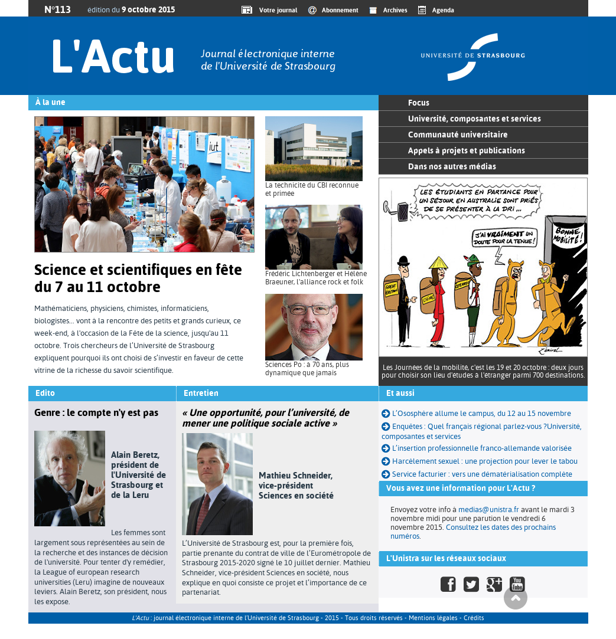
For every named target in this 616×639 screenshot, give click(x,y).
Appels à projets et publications (466, 150)
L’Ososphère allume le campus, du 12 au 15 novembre (476, 413)
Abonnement (340, 10)
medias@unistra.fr (488, 509)
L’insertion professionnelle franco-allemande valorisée (477, 448)
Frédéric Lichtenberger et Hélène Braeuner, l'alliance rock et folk (316, 278)
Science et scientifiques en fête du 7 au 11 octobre (138, 278)
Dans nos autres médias (452, 166)
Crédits (474, 618)
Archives (395, 10)
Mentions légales (433, 618)
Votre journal (276, 10)
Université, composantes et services (474, 118)
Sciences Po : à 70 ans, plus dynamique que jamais (307, 369)
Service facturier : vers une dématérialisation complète (477, 474)
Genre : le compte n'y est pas (96, 412)
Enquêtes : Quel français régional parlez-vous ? (464, 426)
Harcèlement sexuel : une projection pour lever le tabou (480, 461)
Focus (418, 102)
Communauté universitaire (458, 134)
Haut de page (515, 597)
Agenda (443, 10)
